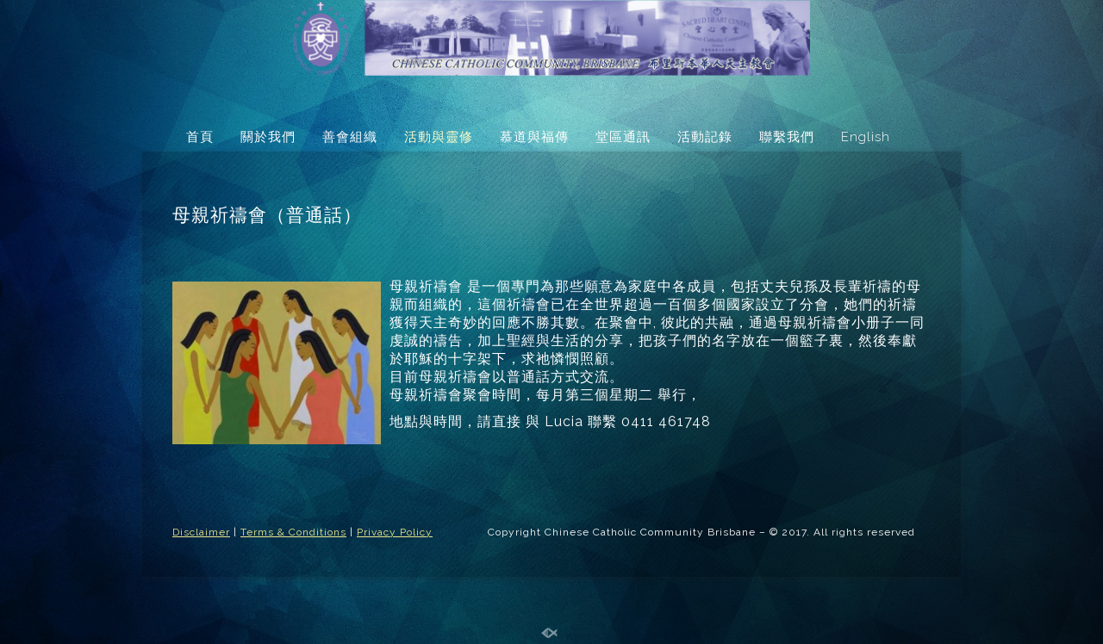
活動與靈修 (438, 137)
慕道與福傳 (534, 137)
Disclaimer (201, 532)
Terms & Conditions (293, 532)
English (865, 137)
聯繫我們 (786, 137)
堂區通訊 (623, 137)
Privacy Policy (395, 532)
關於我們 (268, 137)
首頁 (200, 137)
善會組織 (349, 137)
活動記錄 (704, 137)
